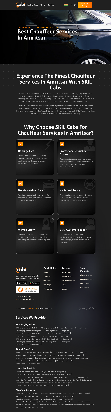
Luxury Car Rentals (25, 368)
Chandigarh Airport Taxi (65, 361)
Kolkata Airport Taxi (43, 358)
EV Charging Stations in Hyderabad (29, 339)
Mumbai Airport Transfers (60, 352)
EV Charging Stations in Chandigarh (56, 342)
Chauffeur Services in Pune (78, 393)
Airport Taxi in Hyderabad (25, 361)
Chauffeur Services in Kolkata (27, 399)
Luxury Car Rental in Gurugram (60, 383)
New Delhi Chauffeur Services (27, 393)
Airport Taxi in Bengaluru (25, 358)
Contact (51, 5)
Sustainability (85, 288)
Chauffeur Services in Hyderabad (77, 402)
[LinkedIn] (93, 308)
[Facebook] (81, 308)
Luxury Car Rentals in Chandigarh (53, 380)
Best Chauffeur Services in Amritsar (29, 407)
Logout (64, 289)
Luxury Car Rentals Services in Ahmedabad (32, 374)
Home (45, 272)
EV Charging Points (25, 324)
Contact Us (47, 289)
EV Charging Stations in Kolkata (28, 333)
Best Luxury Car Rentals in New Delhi (54, 385)
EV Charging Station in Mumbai (51, 328)
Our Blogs (47, 285)
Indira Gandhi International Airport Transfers (33, 352)
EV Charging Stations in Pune (76, 328)
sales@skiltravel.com (25, 299)
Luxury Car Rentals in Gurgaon (76, 377)
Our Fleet (46, 281)
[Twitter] (89, 308)
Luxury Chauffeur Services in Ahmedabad (56, 399)
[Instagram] (85, 308)
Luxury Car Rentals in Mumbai (27, 371)
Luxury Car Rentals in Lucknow (27, 377)
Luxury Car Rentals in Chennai (27, 380)
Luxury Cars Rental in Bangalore (52, 371)
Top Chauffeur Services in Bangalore (59, 396)
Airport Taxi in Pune (79, 352)
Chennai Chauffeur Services (26, 402)
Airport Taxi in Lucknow (46, 361)
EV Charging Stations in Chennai (28, 336)
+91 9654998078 (23, 296)
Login (73, 5)
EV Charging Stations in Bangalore (56, 330)
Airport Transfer (86, 275)
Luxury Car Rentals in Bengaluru (79, 380)
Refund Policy (67, 276)
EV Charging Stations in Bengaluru (57, 339)
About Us (47, 276)
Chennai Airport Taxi (80, 358)
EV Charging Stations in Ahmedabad (56, 333)
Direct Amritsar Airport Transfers (28, 363)
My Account (66, 272)
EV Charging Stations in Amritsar (28, 344)
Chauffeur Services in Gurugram (50, 402)
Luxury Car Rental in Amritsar (27, 385)
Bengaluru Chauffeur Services (27, 404)
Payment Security (68, 281)
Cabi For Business (87, 279)
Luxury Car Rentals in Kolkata (52, 377)
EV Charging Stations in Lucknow (28, 342)
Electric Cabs (32, 5)
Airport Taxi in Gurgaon (47, 355)
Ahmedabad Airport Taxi (62, 358)
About (43, 5)
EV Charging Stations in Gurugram (55, 336)
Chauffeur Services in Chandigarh (81, 404)
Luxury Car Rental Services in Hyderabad (31, 383)
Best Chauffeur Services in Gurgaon (29, 396)
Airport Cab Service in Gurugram (70, 355)
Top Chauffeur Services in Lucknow (53, 404)
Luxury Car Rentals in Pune (60, 374)
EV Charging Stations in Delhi (27, 328)
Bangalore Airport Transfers (26, 355)
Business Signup (84, 5)
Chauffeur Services (25, 390)
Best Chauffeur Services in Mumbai (53, 393)
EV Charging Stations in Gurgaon (28, 330)
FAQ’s (64, 285)
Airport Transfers (24, 349)
